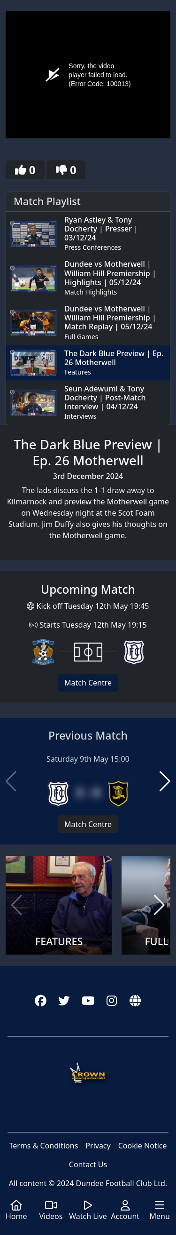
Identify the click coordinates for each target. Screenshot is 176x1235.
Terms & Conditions (43, 1145)
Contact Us (88, 1164)
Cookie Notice (142, 1145)
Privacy (97, 1145)
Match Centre (88, 682)
